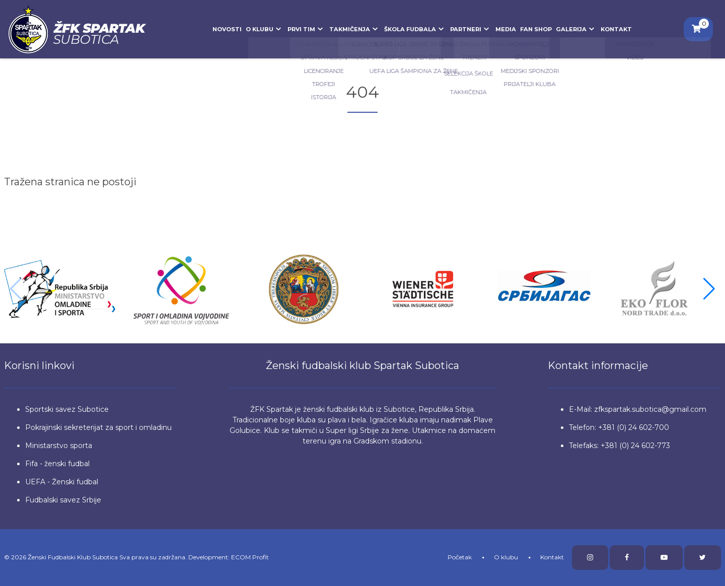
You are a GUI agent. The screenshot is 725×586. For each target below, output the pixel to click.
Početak (460, 557)
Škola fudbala (415, 29)
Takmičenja (354, 29)
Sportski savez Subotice (67, 409)
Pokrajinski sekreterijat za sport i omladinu (98, 427)
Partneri (470, 29)
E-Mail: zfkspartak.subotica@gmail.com (637, 409)
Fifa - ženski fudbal (57, 463)
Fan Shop (536, 29)
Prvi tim (306, 29)
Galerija (576, 29)
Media (505, 29)
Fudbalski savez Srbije (63, 499)
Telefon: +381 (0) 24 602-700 (619, 427)
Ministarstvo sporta (58, 445)
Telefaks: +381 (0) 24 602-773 (619, 445)
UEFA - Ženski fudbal (61, 481)
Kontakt (616, 29)
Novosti (227, 29)
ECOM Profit (250, 557)
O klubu (264, 29)
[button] (709, 289)
